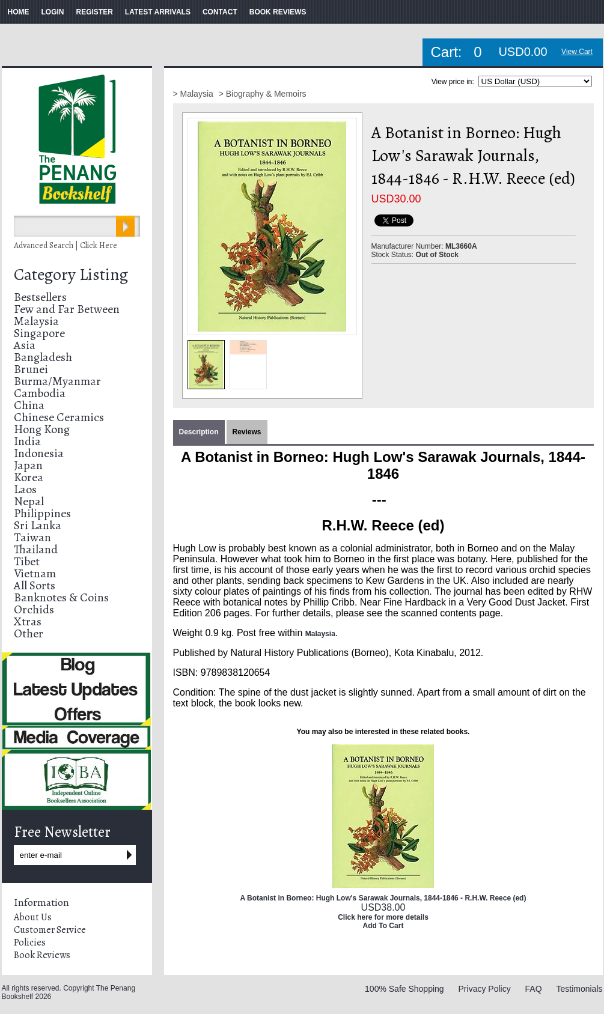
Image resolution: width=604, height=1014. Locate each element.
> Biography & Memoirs (263, 94)
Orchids (34, 609)
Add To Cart (383, 925)
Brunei (31, 369)
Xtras (27, 621)
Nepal (29, 501)
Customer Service (50, 930)
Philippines (42, 513)
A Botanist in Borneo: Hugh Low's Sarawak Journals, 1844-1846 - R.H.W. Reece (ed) (383, 898)
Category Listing (71, 274)
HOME (18, 12)
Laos (25, 489)
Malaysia (36, 321)
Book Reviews (42, 955)
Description (199, 432)
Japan (28, 465)
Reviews (247, 432)
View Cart (577, 51)
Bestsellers (40, 297)
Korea (28, 477)
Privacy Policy (485, 989)
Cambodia (40, 393)
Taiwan (32, 537)
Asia (24, 345)
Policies (30, 942)
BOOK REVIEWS (278, 12)
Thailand (36, 549)
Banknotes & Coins (61, 597)
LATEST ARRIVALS (158, 12)
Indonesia (39, 453)
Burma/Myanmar (57, 381)
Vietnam (35, 573)
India (27, 441)
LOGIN (52, 12)
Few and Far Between (67, 309)
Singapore (39, 333)
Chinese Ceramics (59, 417)
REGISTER (94, 12)
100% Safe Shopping (404, 989)
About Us (33, 917)
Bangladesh (43, 357)
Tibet (27, 561)
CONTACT (220, 12)
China (29, 405)
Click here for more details (383, 917)
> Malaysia (194, 94)
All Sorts (34, 585)
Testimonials (579, 989)
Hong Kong (42, 429)
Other (28, 633)
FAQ (533, 989)
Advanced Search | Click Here (65, 245)
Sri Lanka (37, 525)
